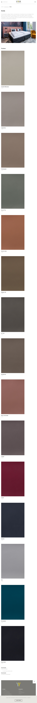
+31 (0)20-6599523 (7, 693)
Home (20, 690)
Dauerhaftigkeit (21, 692)
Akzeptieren (18, 700)
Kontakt (20, 693)
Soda (2, 88)
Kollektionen (6, 6)
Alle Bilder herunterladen (5, 674)
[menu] (35, 2)
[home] (2, 2)
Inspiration (20, 691)
